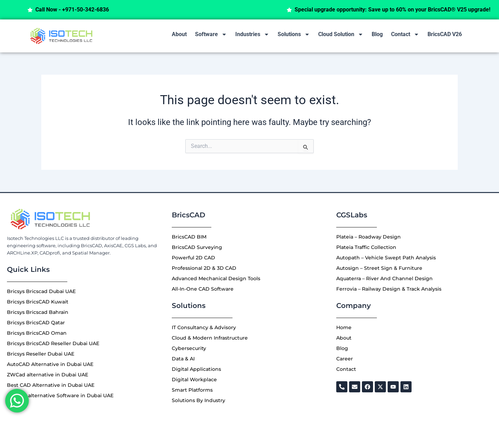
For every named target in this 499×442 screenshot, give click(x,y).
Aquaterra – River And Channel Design (384, 278)
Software (211, 34)
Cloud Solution (340, 34)
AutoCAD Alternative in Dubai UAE (50, 364)
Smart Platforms (192, 390)
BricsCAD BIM (189, 237)
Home (344, 327)
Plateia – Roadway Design (368, 237)
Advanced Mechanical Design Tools (216, 278)
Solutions (294, 34)
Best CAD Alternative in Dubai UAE (50, 385)
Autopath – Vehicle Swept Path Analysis (386, 258)
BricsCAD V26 (445, 34)
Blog (377, 34)
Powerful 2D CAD (193, 258)
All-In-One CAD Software (203, 289)
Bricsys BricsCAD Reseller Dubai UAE (53, 343)
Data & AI (183, 359)
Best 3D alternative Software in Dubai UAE (60, 395)
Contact (405, 34)
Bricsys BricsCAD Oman (37, 333)
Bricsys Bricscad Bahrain (37, 312)
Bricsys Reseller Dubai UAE (40, 354)
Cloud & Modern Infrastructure (210, 338)
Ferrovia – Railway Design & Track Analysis (388, 289)
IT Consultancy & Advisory (204, 327)
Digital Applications (196, 369)
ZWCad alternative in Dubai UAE (47, 375)
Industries (252, 34)
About (179, 34)
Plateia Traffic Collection (366, 247)
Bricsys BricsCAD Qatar (36, 322)
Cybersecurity (189, 348)
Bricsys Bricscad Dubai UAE (41, 291)
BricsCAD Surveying (197, 247)
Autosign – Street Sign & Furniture (379, 268)
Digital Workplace (194, 379)
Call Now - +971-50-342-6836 (87, 9)
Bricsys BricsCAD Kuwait (37, 302)
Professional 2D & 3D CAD (204, 268)
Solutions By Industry (198, 400)
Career (344, 359)
